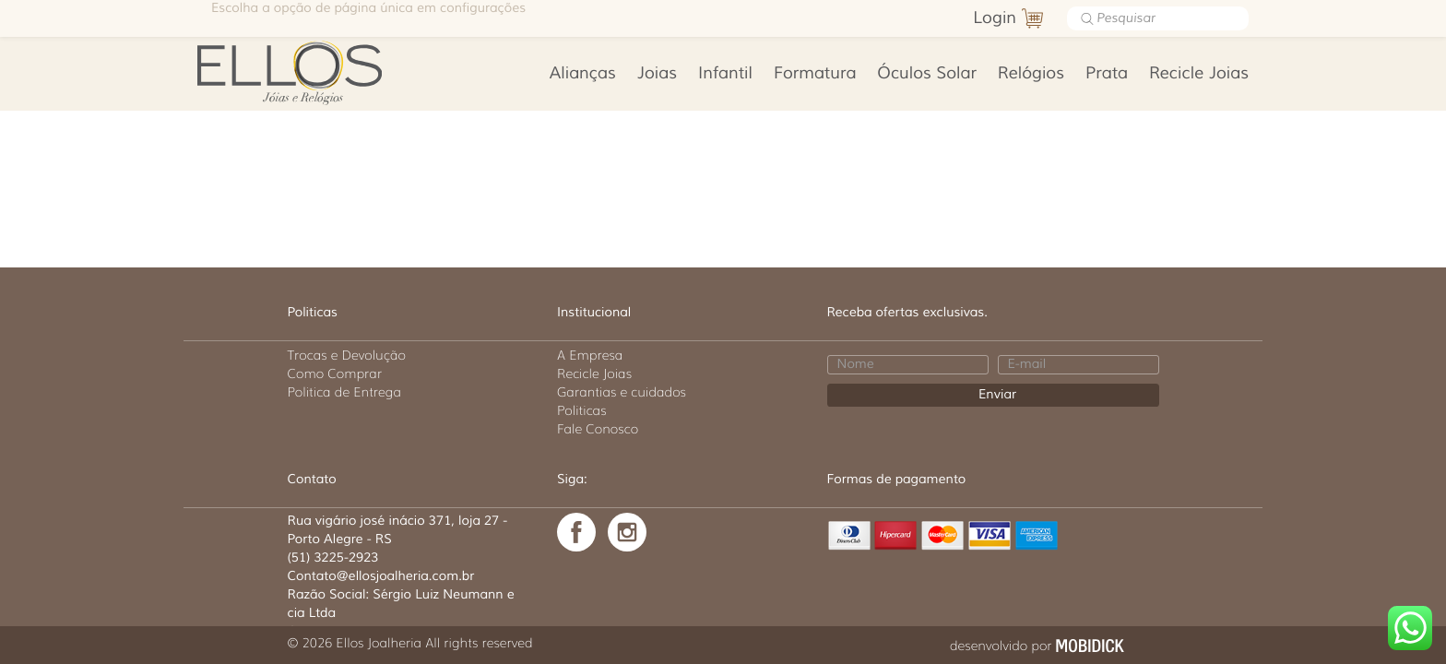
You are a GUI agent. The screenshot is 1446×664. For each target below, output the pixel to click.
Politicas (582, 410)
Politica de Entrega (345, 392)
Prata (1106, 74)
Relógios (1031, 74)
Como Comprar (335, 373)
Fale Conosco (597, 429)
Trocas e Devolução (347, 355)
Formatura (815, 74)
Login (994, 18)
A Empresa (589, 355)
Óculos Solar (927, 74)
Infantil (725, 74)
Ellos (318, 71)
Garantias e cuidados (621, 392)
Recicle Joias (1199, 74)
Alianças (583, 74)
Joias (657, 74)
